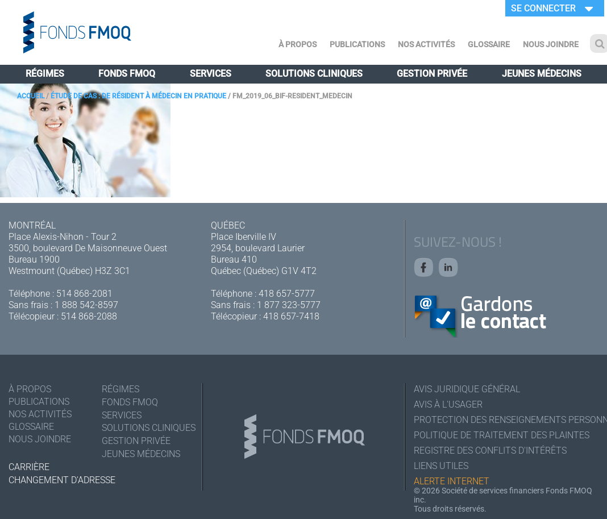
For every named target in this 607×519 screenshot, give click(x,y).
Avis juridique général (467, 389)
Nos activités (426, 44)
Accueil (30, 96)
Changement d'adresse (62, 480)
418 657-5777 (287, 293)
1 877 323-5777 (289, 305)
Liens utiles (441, 465)
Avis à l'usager (448, 404)
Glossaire (489, 44)
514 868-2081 (84, 293)
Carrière (29, 467)
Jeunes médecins (541, 73)
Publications (357, 44)
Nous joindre (551, 44)
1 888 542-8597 (86, 305)
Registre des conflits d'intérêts (490, 450)
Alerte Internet (451, 481)
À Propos (297, 44)
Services (210, 73)
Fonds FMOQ (126, 73)
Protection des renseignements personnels (506, 419)
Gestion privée (432, 73)
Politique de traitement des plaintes (501, 435)
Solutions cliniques (314, 73)
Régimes (45, 73)
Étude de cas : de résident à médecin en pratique (138, 96)
